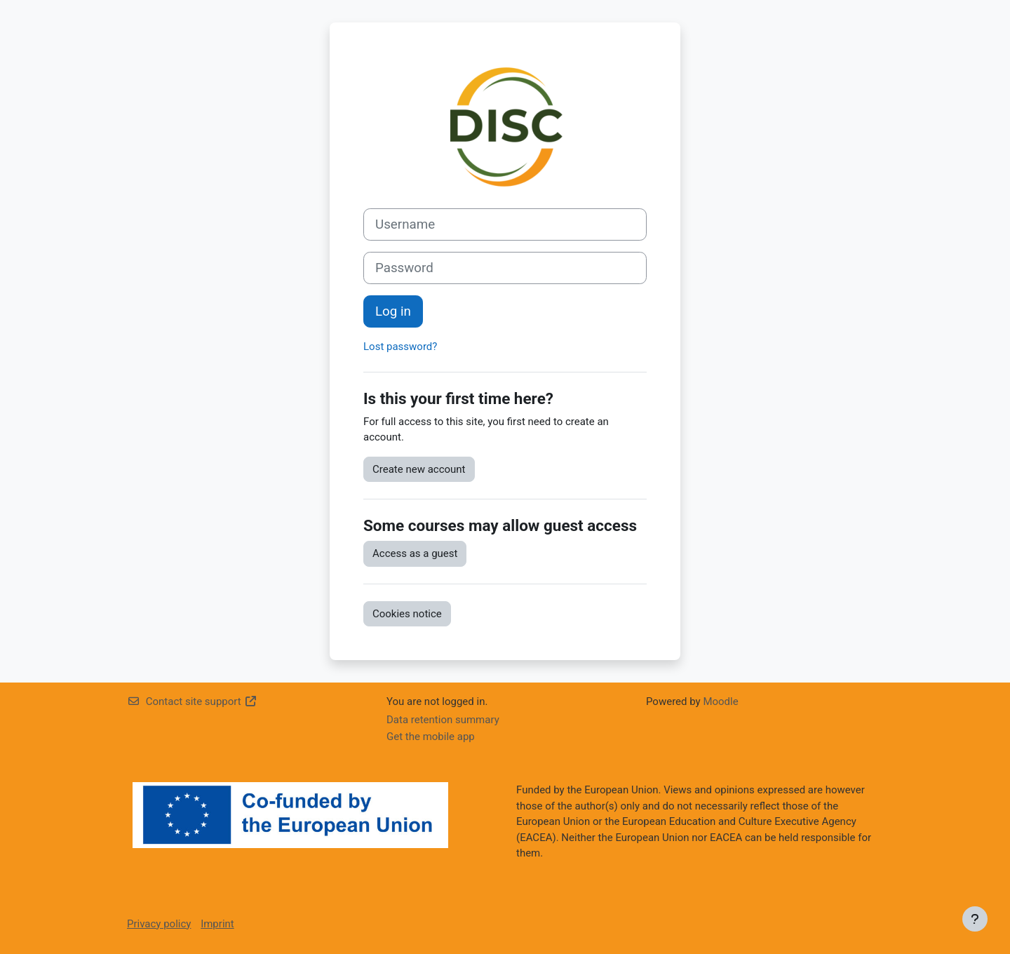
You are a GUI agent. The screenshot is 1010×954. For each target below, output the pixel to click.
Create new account (419, 469)
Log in (393, 311)
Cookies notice (407, 613)
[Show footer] (975, 919)
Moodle (720, 701)
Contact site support (192, 701)
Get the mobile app (430, 736)
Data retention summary (442, 719)
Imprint (217, 924)
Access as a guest (414, 553)
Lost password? (400, 346)
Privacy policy (159, 924)
